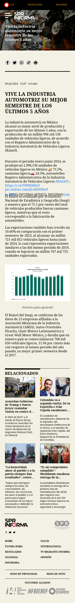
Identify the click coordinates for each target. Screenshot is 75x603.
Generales (13, 4)
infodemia (12, 562)
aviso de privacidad (23, 573)
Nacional (67, 4)
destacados (13, 552)
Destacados (41, 4)
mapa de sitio (56, 573)
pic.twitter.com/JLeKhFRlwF (26, 189)
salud (45, 541)
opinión (46, 557)
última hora (14, 546)
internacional (51, 546)
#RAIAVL (62, 181)
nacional (11, 557)
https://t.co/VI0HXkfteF (22, 185)
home (9, 541)
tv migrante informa (55, 552)
